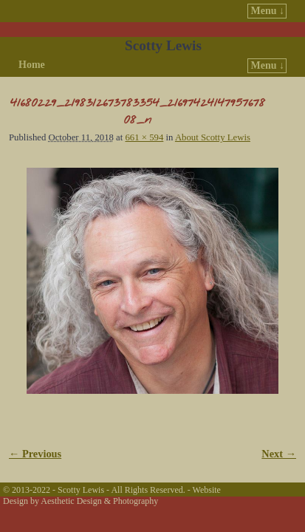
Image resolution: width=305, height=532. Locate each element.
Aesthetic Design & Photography (99, 501)
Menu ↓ (268, 10)
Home (31, 64)
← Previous (35, 454)
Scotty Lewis (163, 45)
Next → (278, 454)
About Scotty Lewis (212, 137)
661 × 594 (144, 137)
